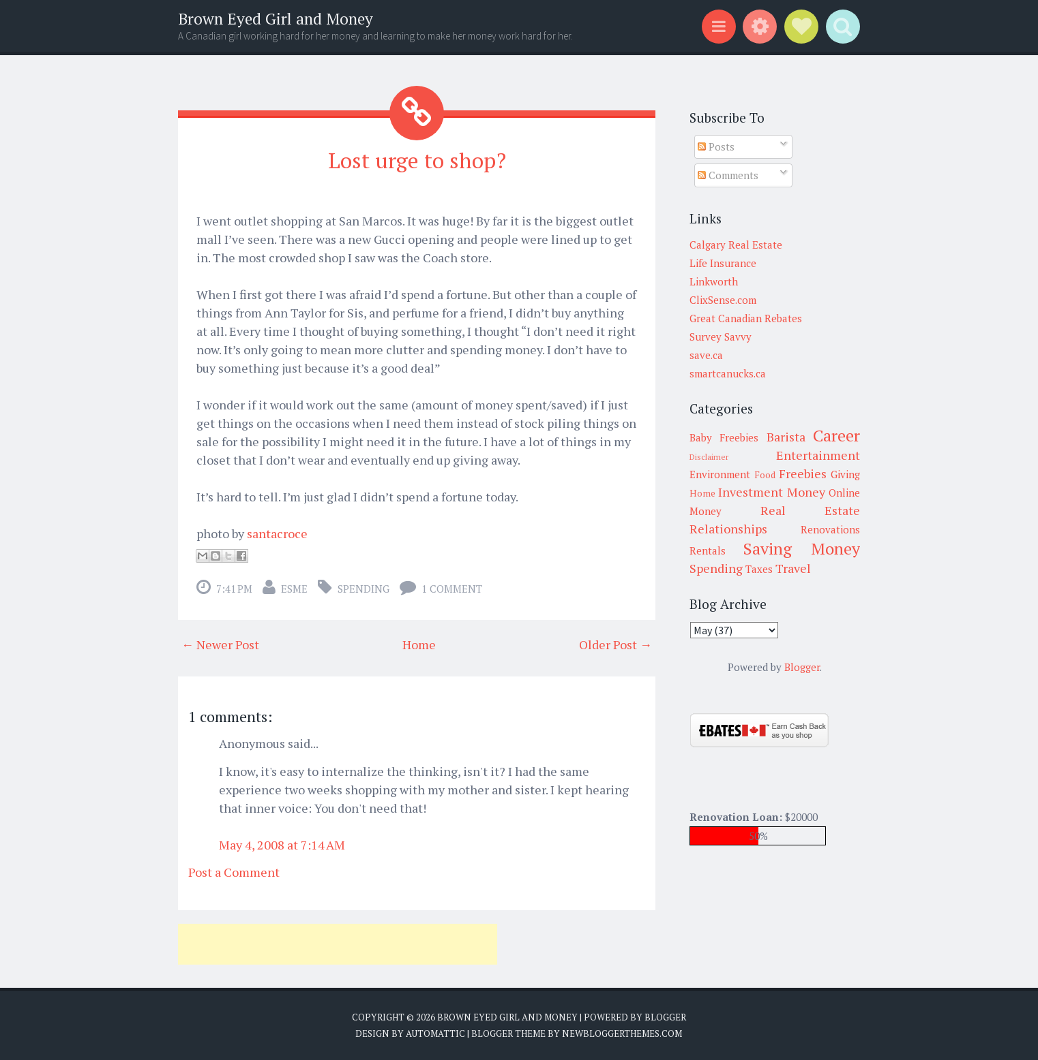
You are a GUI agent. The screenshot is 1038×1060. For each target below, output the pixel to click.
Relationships (728, 528)
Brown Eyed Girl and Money (275, 18)
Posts (716, 146)
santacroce (277, 533)
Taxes (759, 569)
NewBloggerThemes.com (622, 1033)
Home (419, 644)
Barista (786, 436)
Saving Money (801, 548)
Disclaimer (708, 457)
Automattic (435, 1033)
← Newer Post (220, 644)
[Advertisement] (337, 944)
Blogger (802, 667)
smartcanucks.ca (727, 373)
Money (806, 492)
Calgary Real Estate (735, 244)
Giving (845, 474)
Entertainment (818, 455)
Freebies (803, 473)
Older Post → (615, 644)
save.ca (706, 355)
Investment (750, 492)
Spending (363, 588)
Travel (793, 568)
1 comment (451, 588)
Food (764, 475)
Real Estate (810, 510)
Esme (294, 588)
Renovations (830, 529)
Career (836, 435)
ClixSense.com (722, 300)
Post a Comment (234, 872)
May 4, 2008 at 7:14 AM (282, 844)
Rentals (707, 550)
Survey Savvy (720, 336)
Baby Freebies (723, 437)
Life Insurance (722, 263)
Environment (719, 474)
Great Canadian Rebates (745, 318)
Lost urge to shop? (417, 160)
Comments (728, 175)
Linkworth (713, 281)
